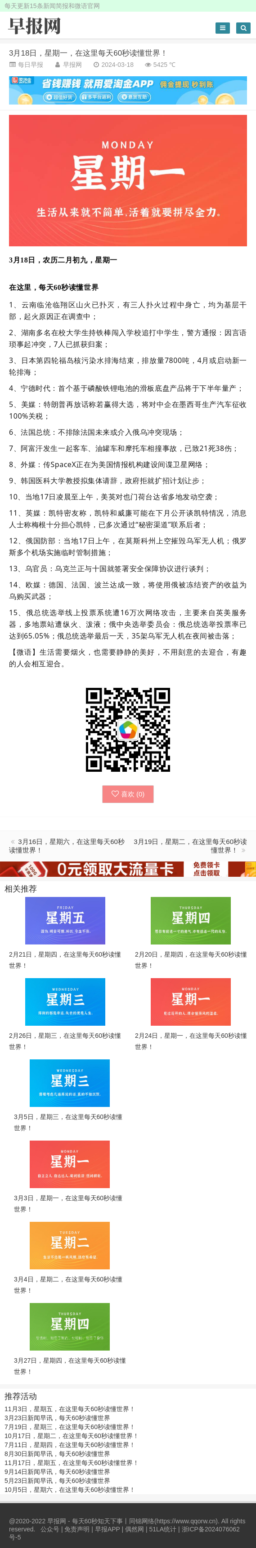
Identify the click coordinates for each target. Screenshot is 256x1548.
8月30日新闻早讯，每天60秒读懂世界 (57, 1453)
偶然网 (134, 1529)
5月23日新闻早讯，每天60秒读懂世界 (57, 1480)
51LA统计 (162, 1529)
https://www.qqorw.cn (186, 1521)
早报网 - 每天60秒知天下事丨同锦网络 (100, 1521)
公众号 (49, 1529)
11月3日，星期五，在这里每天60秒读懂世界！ (69, 1408)
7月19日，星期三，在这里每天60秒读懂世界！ (69, 1426)
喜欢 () (128, 794)
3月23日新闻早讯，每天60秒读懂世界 (57, 1417)
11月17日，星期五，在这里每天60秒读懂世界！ (71, 1462)
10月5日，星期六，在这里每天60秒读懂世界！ (69, 1489)
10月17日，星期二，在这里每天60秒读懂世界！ (71, 1435)
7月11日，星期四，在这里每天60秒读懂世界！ (69, 1444)
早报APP (107, 1529)
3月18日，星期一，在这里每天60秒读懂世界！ (88, 53)
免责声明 (77, 1529)
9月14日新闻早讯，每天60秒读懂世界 (57, 1471)
